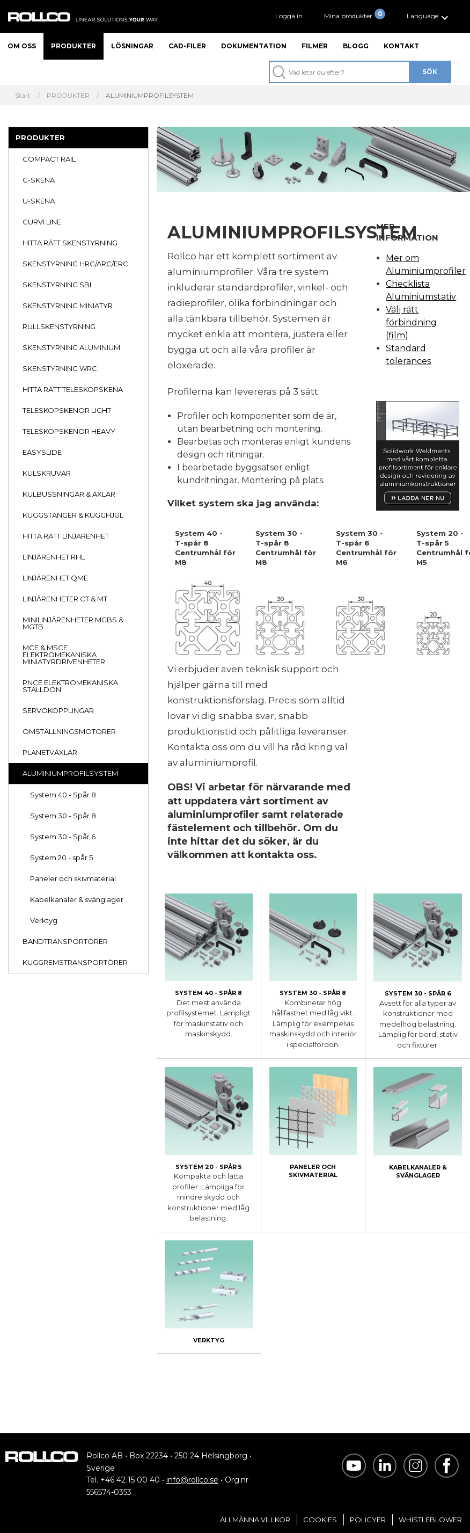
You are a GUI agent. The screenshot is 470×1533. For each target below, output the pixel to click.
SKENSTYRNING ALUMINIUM (71, 347)
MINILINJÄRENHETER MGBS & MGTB (73, 623)
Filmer (315, 46)
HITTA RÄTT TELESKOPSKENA (73, 389)
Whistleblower (430, 1519)
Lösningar (132, 46)
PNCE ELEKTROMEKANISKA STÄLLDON (70, 686)
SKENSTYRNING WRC (60, 368)
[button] (429, 16)
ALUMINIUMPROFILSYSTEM (70, 773)
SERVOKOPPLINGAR (58, 710)
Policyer (368, 1519)
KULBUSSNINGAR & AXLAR (69, 494)
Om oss (22, 46)
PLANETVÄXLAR (50, 752)
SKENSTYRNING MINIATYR (68, 305)
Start (23, 95)
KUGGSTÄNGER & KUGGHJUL (73, 515)
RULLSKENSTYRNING (59, 326)
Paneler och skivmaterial (73, 878)
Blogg (356, 46)
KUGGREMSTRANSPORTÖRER (75, 962)
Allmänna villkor (255, 1519)
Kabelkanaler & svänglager (76, 899)
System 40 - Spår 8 (63, 794)
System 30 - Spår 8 (63, 815)
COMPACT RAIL (49, 159)
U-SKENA (39, 201)
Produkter (73, 46)
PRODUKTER (68, 95)
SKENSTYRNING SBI (57, 284)
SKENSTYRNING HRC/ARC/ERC (75, 263)
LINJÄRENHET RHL (54, 557)
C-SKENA (39, 180)
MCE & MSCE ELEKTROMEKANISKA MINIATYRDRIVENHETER (64, 654)
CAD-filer (187, 46)
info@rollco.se (192, 1480)
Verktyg (43, 920)
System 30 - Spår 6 (63, 836)
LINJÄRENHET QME (55, 577)
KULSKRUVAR (47, 473)
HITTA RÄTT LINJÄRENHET (66, 536)
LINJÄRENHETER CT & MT (65, 598)
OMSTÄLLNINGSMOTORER (69, 731)
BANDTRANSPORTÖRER (65, 941)
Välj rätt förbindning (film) (411, 322)
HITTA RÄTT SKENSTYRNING (70, 242)
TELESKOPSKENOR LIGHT (67, 410)
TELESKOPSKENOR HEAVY (69, 431)
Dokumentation (254, 46)
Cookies (320, 1519)
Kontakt (401, 46)
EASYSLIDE (42, 452)
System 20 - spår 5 (61, 857)
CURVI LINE (42, 221)
